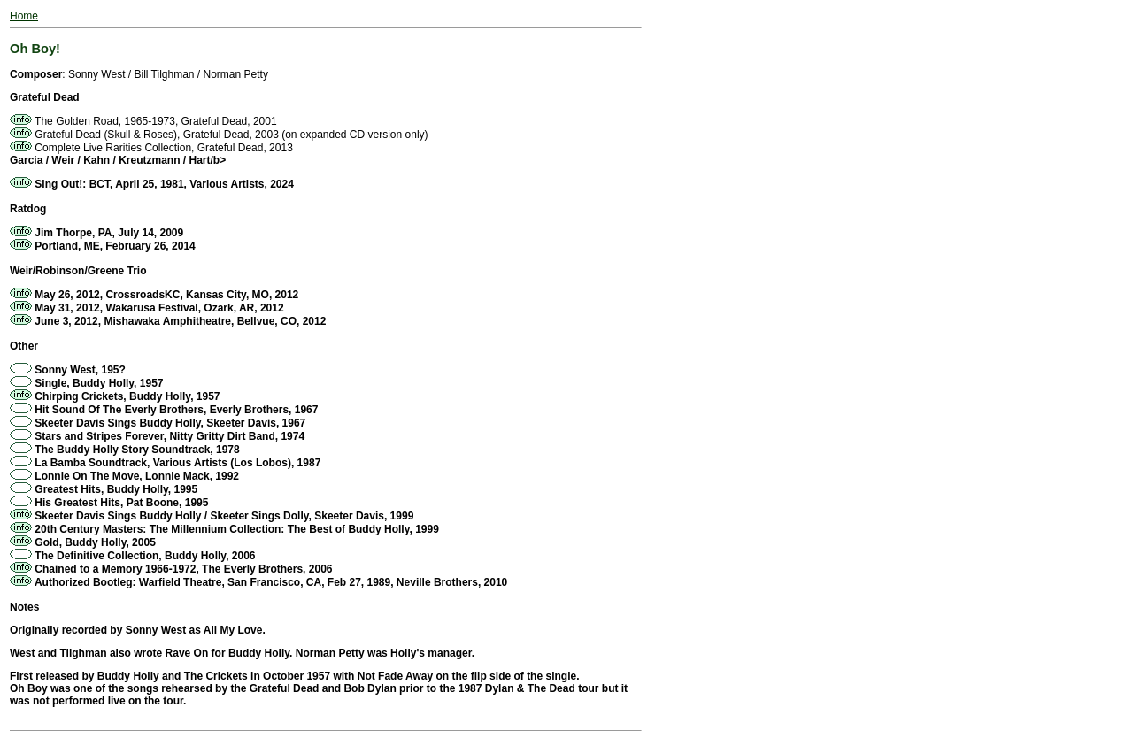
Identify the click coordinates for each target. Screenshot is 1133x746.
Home (24, 16)
